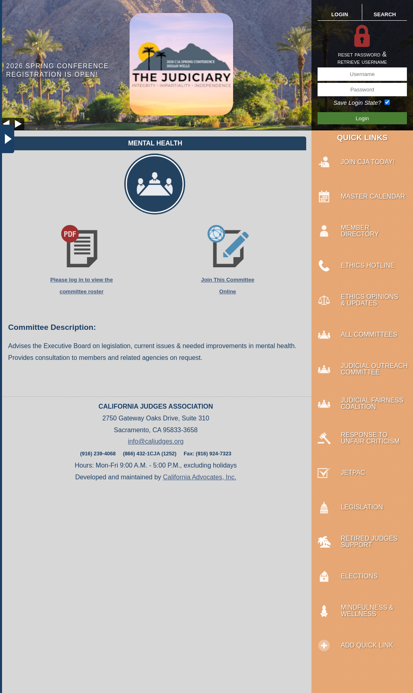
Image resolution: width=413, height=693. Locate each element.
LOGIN (339, 14)
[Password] (362, 89)
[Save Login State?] (387, 102)
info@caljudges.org (156, 441)
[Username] (362, 74)
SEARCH (385, 14)
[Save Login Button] (362, 118)
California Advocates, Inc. (199, 477)
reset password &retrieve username (362, 58)
